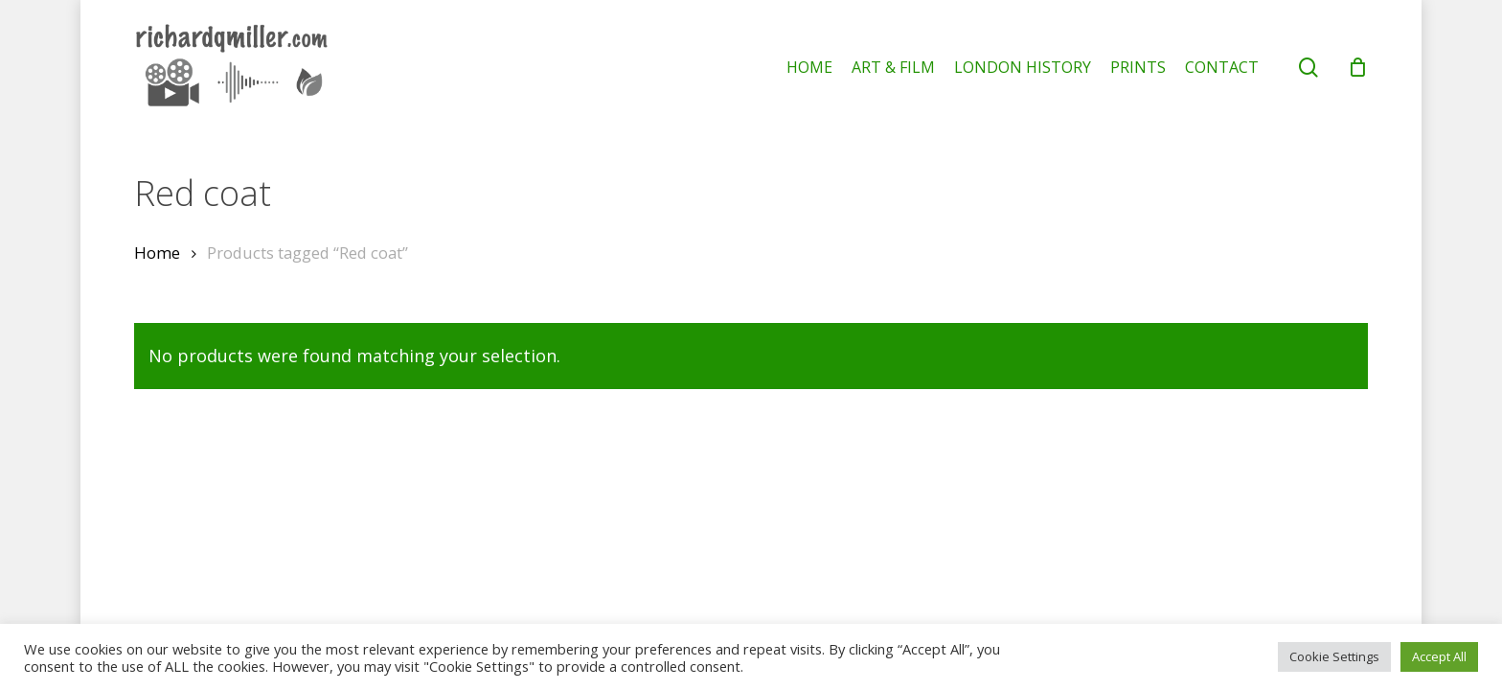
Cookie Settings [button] (1334, 656)
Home (157, 253)
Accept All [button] (1439, 656)
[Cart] (1357, 67)
